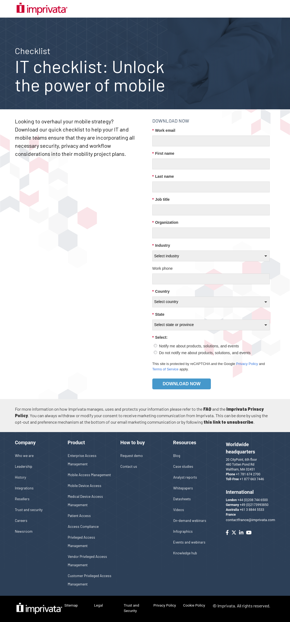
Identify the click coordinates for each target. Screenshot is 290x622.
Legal (98, 605)
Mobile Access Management (89, 474)
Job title (161, 199)
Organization (165, 222)
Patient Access (79, 515)
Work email (163, 130)
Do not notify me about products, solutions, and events (205, 353)
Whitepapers (183, 488)
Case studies (183, 466)
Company (25, 442)
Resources (184, 442)
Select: (159, 337)
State (158, 314)
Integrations (24, 488)
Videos (178, 509)
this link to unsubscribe (228, 421)
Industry (161, 245)
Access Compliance (83, 526)
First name (163, 153)
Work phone (162, 268)
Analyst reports (185, 477)
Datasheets (182, 498)
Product (76, 442)
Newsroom (24, 531)
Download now (182, 383)
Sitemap (71, 605)
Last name (163, 176)
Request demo (131, 455)
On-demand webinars (189, 520)
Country (161, 291)
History (20, 477)
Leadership (23, 466)
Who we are (24, 455)
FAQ (207, 409)
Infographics (183, 531)
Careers (21, 520)
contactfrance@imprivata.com (250, 520)
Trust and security (29, 509)
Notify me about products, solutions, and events (199, 346)
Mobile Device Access (84, 485)
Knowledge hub (185, 553)
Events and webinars (189, 542)
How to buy (132, 442)
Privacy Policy (247, 364)
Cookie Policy (194, 605)
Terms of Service (165, 369)
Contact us (128, 466)
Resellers (22, 498)
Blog (176, 455)
